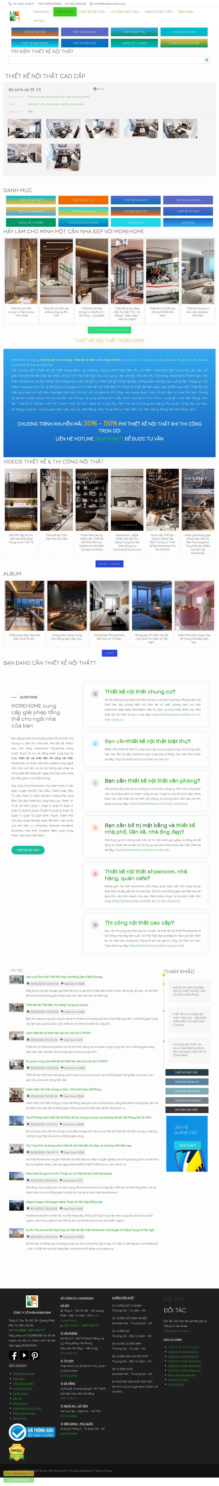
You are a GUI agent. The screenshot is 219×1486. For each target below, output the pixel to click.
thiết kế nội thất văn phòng (162, 787)
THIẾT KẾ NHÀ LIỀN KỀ (35, 43)
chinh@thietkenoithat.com (108, 3)
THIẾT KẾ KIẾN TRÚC (85, 43)
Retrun (98, 88)
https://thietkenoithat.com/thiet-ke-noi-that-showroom (146, 907)
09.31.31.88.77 (109, 439)
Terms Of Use (103, 1479)
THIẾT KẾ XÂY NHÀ (188, 211)
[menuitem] (42, 11)
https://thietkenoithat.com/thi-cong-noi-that (156, 952)
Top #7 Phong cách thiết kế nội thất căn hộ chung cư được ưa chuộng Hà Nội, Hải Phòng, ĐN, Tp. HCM (88, 1125)
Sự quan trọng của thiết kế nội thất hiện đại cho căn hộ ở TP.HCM (66, 1069)
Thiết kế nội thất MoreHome (50, 1479)
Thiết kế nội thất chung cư (139, 698)
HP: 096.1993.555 (75, 3)
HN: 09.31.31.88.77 (21, 3)
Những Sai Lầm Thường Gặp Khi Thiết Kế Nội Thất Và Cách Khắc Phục (189, 999)
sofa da (64, 104)
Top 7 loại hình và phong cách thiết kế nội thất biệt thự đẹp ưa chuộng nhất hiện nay (78, 1153)
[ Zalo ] (8, 1473)
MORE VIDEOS (109, 563)
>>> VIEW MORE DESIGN (109, 329)
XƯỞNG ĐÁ (188, 222)
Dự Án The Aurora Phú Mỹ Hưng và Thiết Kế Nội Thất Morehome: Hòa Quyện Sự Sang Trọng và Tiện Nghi (90, 1238)
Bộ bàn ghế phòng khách (51, 96)
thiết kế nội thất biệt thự (157, 747)
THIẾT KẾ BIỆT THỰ (134, 31)
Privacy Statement (81, 1479)
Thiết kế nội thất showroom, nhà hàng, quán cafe (146, 881)
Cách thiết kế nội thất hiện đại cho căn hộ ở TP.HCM (58, 1041)
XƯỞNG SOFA (136, 222)
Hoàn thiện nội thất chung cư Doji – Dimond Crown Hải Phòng (63, 1097)
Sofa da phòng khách (78, 96)
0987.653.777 (36, 1338)
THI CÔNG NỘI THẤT (184, 31)
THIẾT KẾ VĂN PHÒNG (188, 200)
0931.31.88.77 (70, 1333)
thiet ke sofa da (50, 104)
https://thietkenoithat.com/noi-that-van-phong (158, 810)
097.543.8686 (17, 1338)
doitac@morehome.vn (177, 1339)
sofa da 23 (33, 104)
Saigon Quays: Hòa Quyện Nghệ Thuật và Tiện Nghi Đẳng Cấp (64, 1210)
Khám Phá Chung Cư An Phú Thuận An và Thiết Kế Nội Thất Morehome (69, 1182)
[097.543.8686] (21, 1479)
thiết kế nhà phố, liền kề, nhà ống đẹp (150, 835)
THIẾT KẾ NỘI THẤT (34, 31)
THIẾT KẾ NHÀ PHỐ (135, 200)
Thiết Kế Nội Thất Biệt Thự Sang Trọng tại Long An (57, 1013)
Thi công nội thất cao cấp (138, 929)
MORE (109, 653)
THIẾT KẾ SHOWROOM (31, 211)
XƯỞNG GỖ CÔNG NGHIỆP (184, 43)
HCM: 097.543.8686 (49, 3)
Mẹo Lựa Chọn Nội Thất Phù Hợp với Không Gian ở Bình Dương (64, 985)
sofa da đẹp (77, 104)
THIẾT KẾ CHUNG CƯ (84, 31)
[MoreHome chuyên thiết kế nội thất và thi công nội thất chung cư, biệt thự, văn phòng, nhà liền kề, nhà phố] (15, 16)
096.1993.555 (68, 1361)
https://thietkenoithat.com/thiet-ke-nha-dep (142, 856)
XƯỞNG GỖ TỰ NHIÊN (134, 43)
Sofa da (32, 96)
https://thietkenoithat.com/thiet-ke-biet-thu (142, 765)
